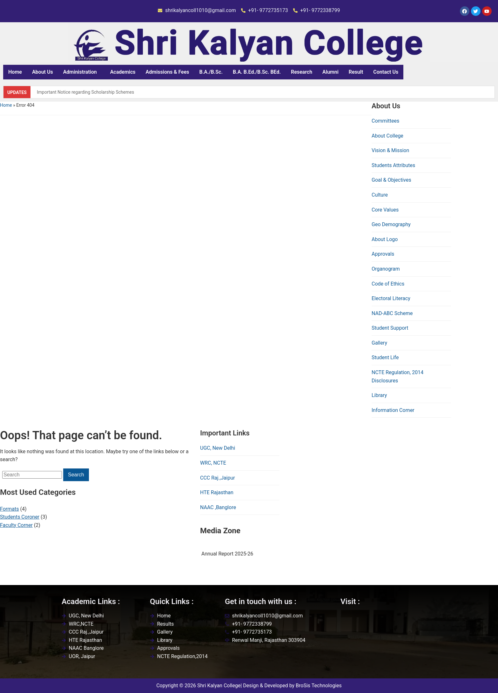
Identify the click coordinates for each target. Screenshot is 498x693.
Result (356, 72)
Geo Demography (391, 224)
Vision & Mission (390, 150)
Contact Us (385, 72)
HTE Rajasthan (216, 492)
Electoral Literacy (391, 298)
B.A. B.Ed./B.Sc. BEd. (257, 72)
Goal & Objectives (391, 180)
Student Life (385, 357)
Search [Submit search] (76, 474)
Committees (385, 121)
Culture (380, 195)
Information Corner (393, 410)
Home (15, 72)
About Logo (385, 239)
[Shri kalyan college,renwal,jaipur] (388, 643)
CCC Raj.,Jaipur (217, 478)
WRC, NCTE (213, 463)
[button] (81, 72)
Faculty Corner (16, 525)
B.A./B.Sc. (211, 72)
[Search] (32, 475)
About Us (42, 72)
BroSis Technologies (319, 686)
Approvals (383, 254)
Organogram (386, 269)
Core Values (385, 210)
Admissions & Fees (167, 72)
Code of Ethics (388, 284)
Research (301, 72)
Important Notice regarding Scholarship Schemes (85, 92)
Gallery (379, 343)
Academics (123, 72)
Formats (9, 509)
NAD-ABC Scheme (392, 313)
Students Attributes (393, 165)
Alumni (330, 72)
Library (379, 395)
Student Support (390, 328)
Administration (80, 72)
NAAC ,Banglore (218, 507)
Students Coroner (19, 517)
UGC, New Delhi (217, 448)
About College (387, 136)
